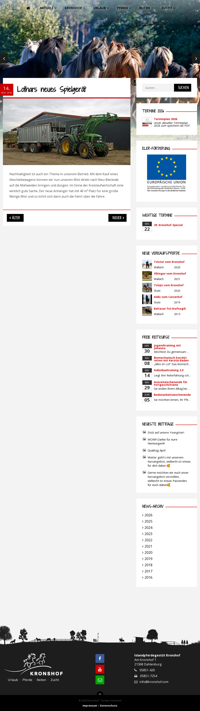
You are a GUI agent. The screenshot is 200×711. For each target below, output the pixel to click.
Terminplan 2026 (165, 119)
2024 (148, 527)
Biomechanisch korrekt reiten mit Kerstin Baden (171, 359)
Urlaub (99, 8)
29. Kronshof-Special (168, 225)
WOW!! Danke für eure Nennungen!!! (162, 441)
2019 (148, 558)
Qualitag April (156, 450)
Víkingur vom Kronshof (170, 273)
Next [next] (196, 58)
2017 (148, 571)
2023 (148, 533)
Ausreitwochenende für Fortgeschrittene (170, 383)
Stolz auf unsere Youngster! (166, 432)
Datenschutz (108, 705)
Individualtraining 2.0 (168, 370)
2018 (148, 565)
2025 (148, 521)
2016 (148, 577)
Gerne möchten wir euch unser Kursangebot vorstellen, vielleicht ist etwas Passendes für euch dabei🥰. (168, 479)
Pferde (122, 8)
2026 (148, 515)
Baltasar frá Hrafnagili (170, 308)
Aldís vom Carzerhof (168, 297)
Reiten (144, 8)
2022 (148, 540)
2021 (148, 546)
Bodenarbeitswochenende (172, 395)
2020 (148, 552)
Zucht (166, 8)
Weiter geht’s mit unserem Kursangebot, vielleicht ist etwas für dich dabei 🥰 (169, 461)
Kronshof (73, 8)
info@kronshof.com (153, 682)
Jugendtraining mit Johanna (167, 347)
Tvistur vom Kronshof (169, 262)
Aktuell (47, 8)
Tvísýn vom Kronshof (169, 285)
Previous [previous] (4, 58)
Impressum (90, 705)
